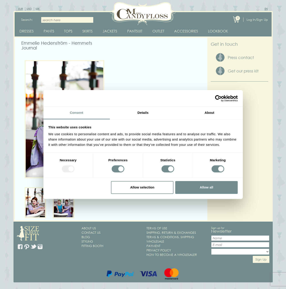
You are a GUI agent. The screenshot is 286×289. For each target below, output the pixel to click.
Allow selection (142, 187)
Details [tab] (143, 112)
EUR (20, 9)
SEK (37, 9)
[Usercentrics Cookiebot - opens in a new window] (218, 98)
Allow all (206, 187)
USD (29, 9)
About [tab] (209, 112)
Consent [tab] (76, 112)
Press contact (241, 57)
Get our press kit (243, 71)
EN (266, 9)
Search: (27, 19)
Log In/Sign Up (257, 19)
